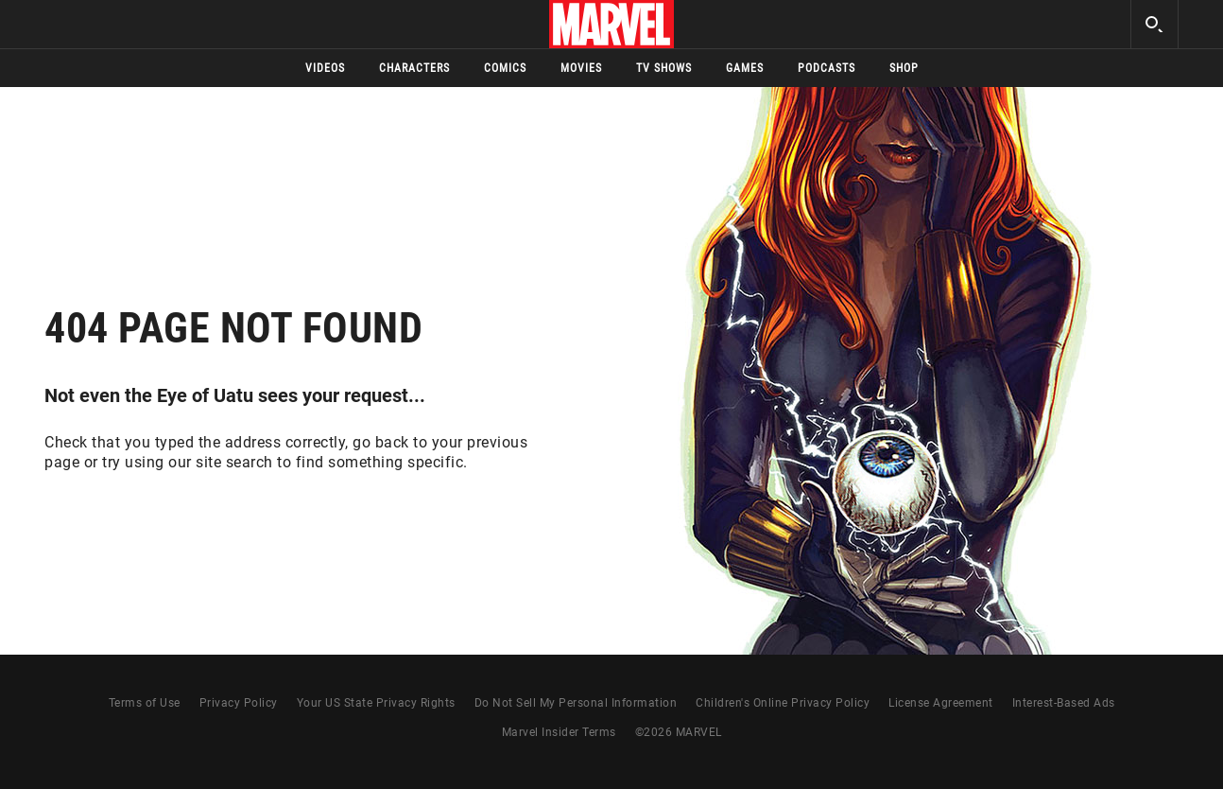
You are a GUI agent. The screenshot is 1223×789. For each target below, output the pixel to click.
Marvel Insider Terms (559, 732)
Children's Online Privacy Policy (783, 703)
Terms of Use (145, 703)
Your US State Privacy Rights (376, 703)
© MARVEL (678, 732)
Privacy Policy (238, 703)
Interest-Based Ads (1063, 703)
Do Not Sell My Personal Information (576, 703)
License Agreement (940, 703)
